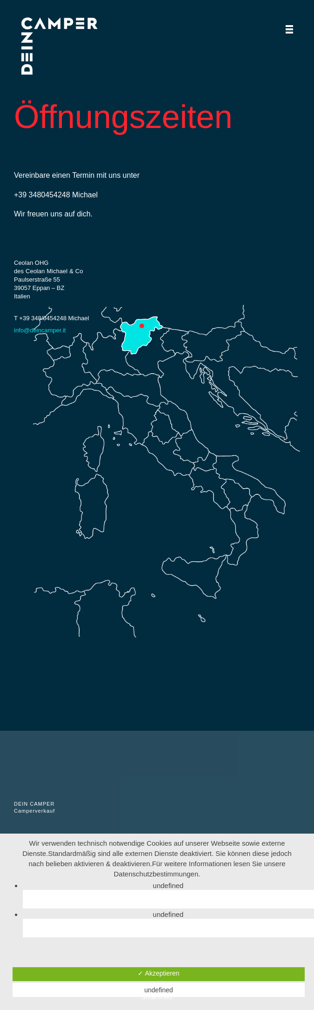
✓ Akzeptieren (158, 973)
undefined (158, 990)
